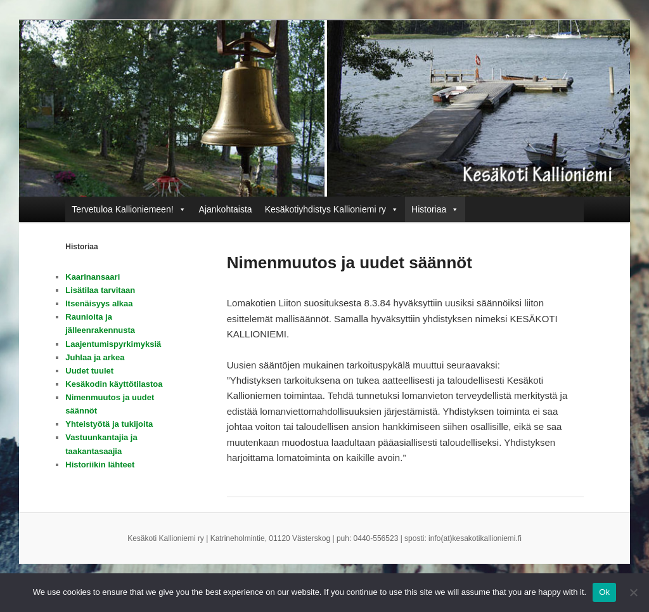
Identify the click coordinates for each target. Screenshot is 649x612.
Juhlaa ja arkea (94, 357)
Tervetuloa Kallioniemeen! (122, 209)
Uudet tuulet (89, 370)
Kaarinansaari (92, 277)
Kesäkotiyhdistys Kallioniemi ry (325, 209)
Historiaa (428, 209)
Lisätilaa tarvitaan (100, 290)
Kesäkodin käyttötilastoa (113, 384)
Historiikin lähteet (99, 464)
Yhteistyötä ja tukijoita (109, 424)
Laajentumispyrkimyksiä (113, 344)
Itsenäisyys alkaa (98, 303)
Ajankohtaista (225, 209)
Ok (604, 592)
